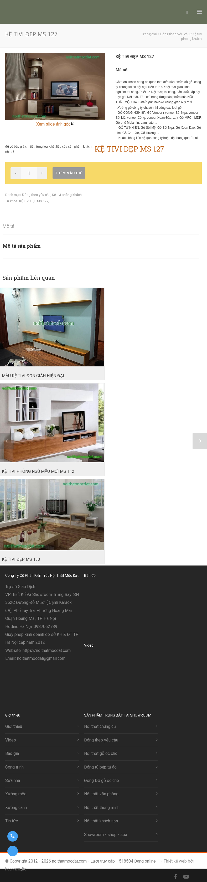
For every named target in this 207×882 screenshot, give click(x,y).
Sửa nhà (12, 780)
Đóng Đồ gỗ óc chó (101, 780)
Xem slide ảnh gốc (55, 124)
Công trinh (14, 767)
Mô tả (8, 226)
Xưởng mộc (15, 793)
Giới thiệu (13, 726)
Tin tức (11, 820)
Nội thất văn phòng (101, 793)
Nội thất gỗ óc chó (100, 753)
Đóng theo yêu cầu (36, 195)
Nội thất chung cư (100, 726)
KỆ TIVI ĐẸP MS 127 (33, 201)
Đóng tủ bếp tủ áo (100, 767)
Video (10, 740)
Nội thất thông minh (102, 807)
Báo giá (12, 753)
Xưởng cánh (16, 807)
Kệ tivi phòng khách (67, 195)
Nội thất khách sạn (101, 820)
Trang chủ (149, 34)
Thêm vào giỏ (69, 173)
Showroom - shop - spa (105, 834)
